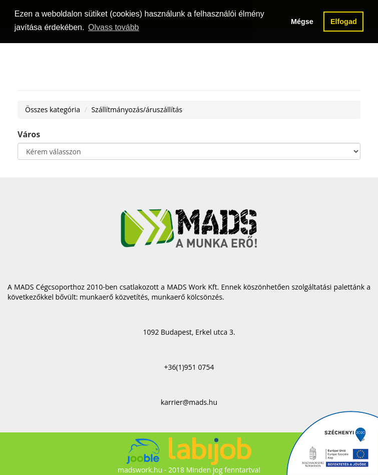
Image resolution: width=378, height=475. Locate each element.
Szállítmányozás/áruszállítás (136, 109)
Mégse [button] (302, 22)
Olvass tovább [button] (113, 27)
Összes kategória (52, 109)
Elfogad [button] (343, 22)
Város (29, 134)
